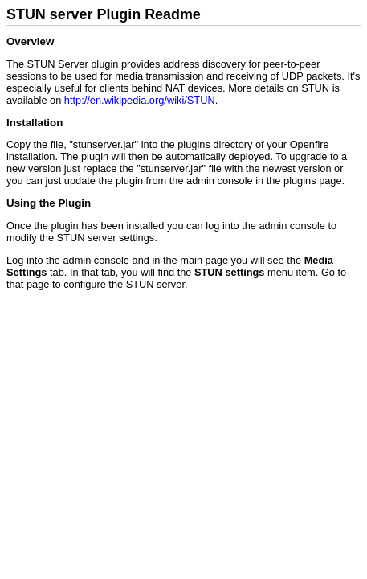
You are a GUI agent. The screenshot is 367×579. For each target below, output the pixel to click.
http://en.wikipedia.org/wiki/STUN (139, 100)
